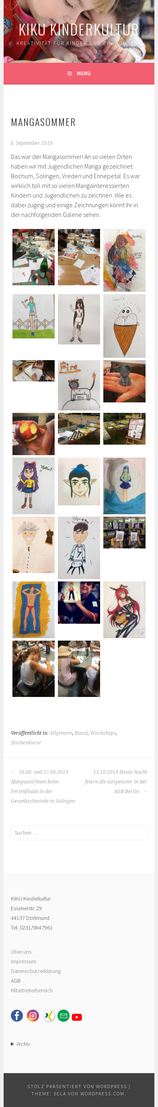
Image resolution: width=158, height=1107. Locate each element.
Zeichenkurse (26, 743)
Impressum (23, 961)
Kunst (81, 733)
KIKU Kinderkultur (79, 28)
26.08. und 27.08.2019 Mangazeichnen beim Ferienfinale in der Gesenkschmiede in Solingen (43, 786)
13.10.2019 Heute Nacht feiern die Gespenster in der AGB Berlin (116, 781)
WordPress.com (102, 1094)
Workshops (103, 733)
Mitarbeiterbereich (32, 990)
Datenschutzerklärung (36, 971)
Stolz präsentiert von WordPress (77, 1086)
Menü (84, 73)
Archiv (23, 1043)
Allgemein (60, 733)
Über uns (21, 951)
